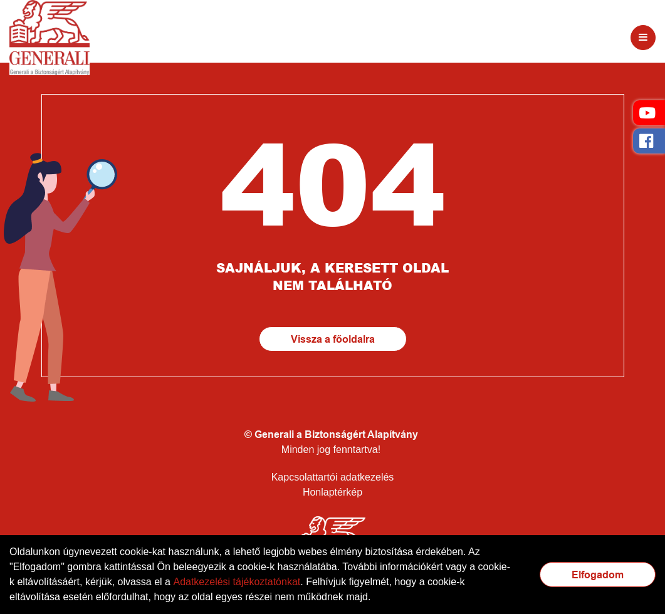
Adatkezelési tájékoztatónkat (236, 581)
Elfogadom (598, 575)
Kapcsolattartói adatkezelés (332, 477)
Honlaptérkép (332, 492)
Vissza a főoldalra (333, 339)
